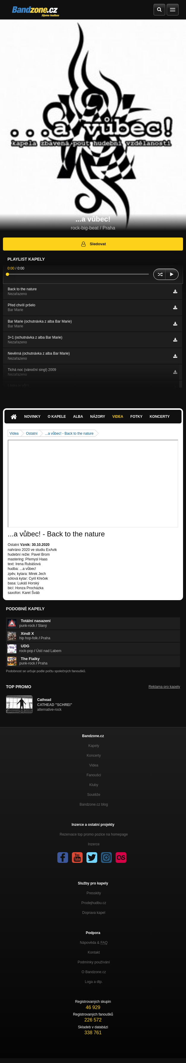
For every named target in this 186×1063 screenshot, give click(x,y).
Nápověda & (94, 943)
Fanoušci (93, 775)
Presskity (93, 893)
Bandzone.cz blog (94, 804)
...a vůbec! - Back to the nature (69, 433)
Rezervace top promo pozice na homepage (94, 834)
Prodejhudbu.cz (93, 903)
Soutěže (93, 795)
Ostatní (31, 433)
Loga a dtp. (94, 982)
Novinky (32, 417)
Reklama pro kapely (164, 687)
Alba (78, 417)
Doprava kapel (93, 913)
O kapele (57, 417)
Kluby (93, 785)
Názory (97, 417)
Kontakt (94, 952)
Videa (117, 417)
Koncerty (160, 417)
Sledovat (93, 244)
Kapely (93, 746)
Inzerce (94, 844)
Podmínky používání (94, 962)
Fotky (136, 417)
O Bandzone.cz (93, 972)
